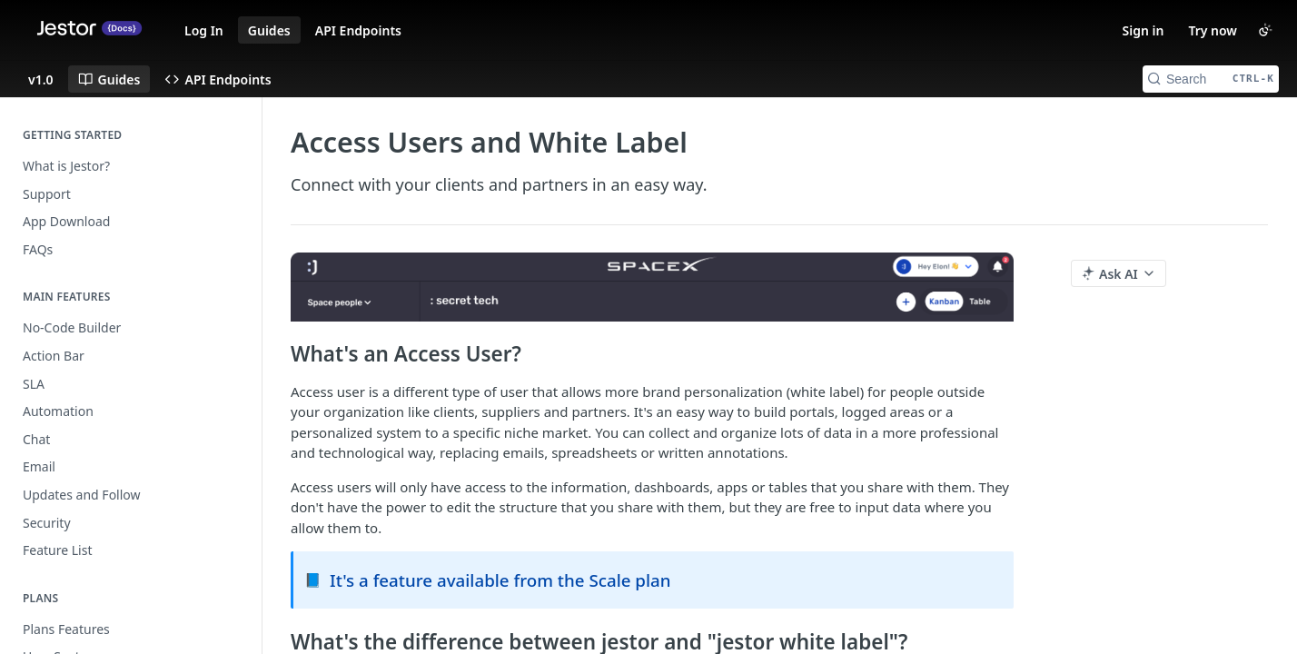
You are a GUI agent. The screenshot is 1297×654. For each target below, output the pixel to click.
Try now (1212, 30)
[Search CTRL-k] (1211, 79)
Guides (269, 30)
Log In (203, 30)
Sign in (1143, 30)
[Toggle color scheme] (1265, 30)
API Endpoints (358, 30)
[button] (652, 287)
